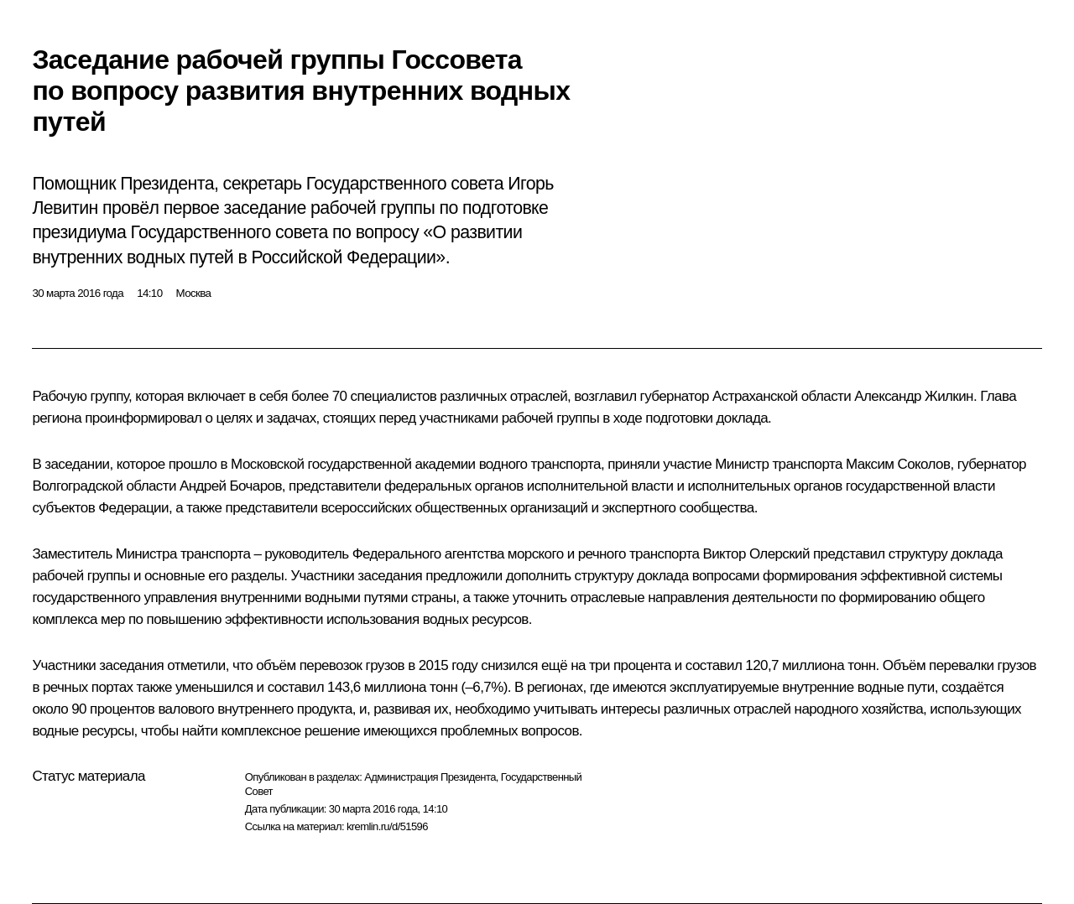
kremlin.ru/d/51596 (387, 826)
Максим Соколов (898, 464)
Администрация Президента (430, 777)
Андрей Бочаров (231, 486)
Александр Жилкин (913, 396)
